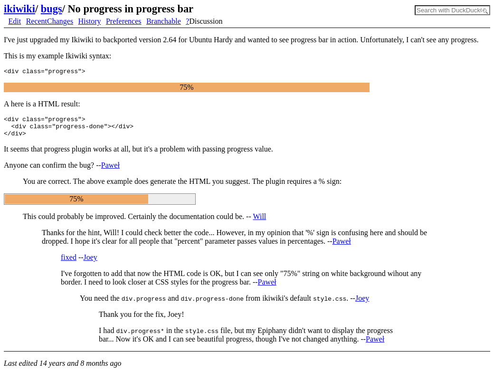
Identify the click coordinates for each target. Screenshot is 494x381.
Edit (15, 21)
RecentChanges (50, 21)
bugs (51, 9)
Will (259, 222)
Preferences (124, 21)
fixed (68, 263)
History (89, 21)
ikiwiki (19, 9)
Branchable (163, 21)
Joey (90, 263)
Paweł (110, 171)
